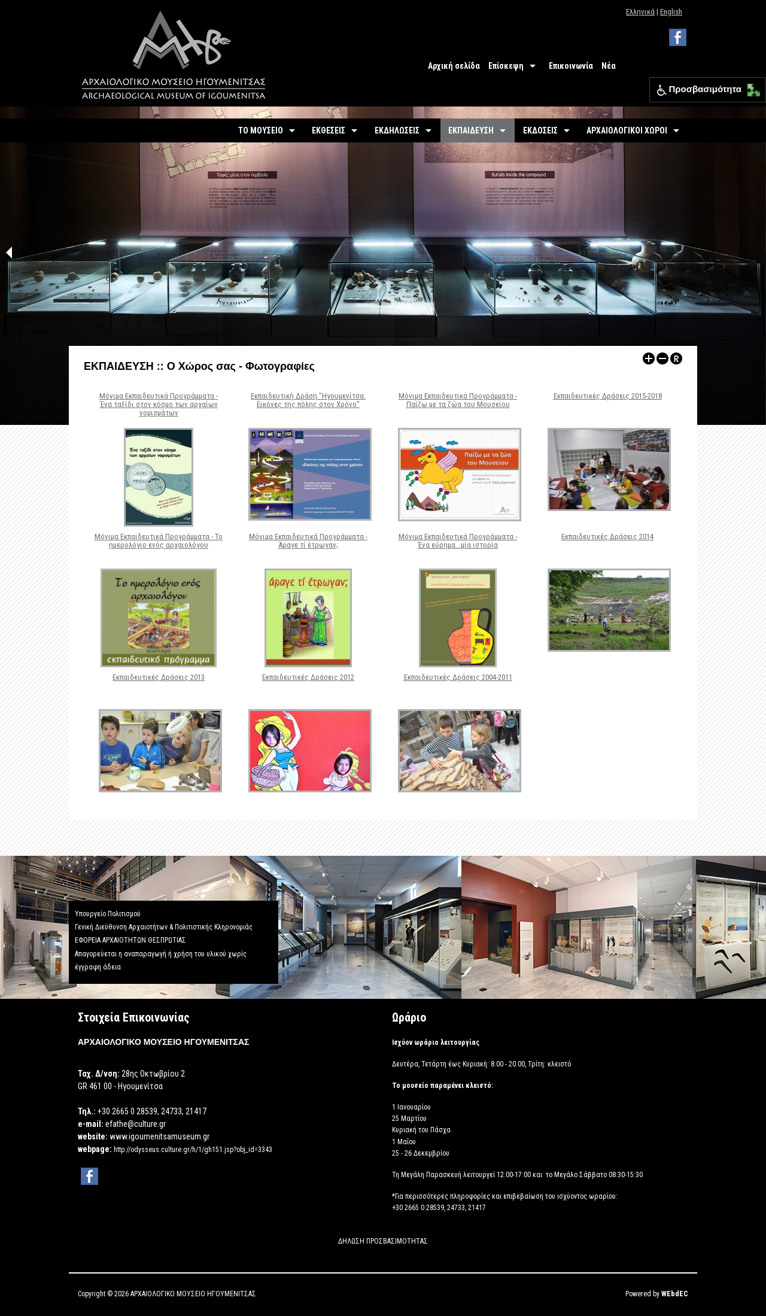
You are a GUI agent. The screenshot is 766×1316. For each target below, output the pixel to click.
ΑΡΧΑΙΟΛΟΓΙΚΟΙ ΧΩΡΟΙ (626, 130)
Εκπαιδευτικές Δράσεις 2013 (159, 677)
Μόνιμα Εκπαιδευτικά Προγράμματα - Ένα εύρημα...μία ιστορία (458, 540)
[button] (750, 87)
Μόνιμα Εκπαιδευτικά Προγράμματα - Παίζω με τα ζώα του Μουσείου (458, 400)
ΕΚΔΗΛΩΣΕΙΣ (397, 130)
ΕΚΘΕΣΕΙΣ (328, 130)
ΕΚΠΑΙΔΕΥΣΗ (471, 130)
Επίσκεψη (506, 66)
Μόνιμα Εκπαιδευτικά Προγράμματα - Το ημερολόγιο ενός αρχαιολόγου (159, 540)
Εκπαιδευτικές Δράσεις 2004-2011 (458, 677)
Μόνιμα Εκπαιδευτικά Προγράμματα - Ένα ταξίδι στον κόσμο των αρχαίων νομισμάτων (158, 404)
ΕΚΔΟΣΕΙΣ (540, 130)
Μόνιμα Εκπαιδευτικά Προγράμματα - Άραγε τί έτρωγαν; (308, 540)
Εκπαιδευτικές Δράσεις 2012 (308, 677)
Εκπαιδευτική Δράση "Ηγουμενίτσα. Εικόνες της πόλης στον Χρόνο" (308, 400)
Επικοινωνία (571, 66)
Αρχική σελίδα (454, 66)
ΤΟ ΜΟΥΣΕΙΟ (260, 130)
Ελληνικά (640, 11)
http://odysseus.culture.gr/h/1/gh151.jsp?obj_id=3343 (193, 1149)
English (671, 11)
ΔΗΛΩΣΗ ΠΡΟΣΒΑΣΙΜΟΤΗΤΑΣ (383, 1241)
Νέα (608, 66)
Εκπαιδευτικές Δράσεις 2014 (607, 536)
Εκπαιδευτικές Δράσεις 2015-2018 (608, 395)
